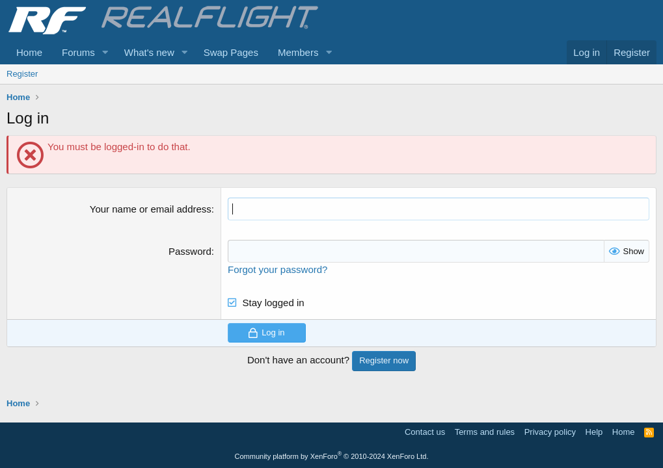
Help (594, 432)
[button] (105, 52)
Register (22, 74)
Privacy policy (550, 432)
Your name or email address (150, 208)
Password (190, 251)
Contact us (425, 432)
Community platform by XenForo (332, 456)
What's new (149, 52)
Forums (78, 52)
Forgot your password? (277, 269)
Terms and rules (485, 432)
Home (29, 52)
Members (298, 52)
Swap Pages (231, 52)
